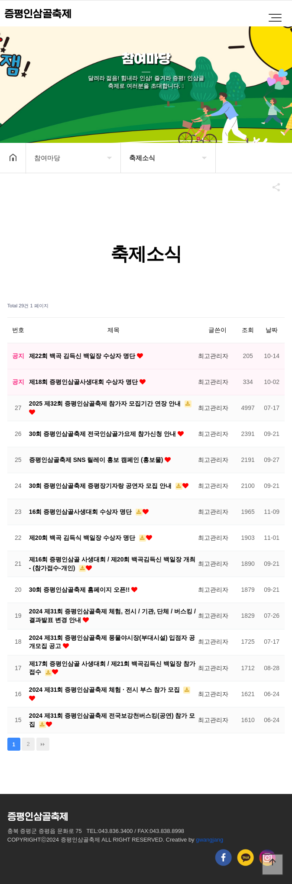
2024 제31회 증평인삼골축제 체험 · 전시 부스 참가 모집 (105, 689)
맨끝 (42, 744)
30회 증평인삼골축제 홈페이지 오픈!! (80, 589)
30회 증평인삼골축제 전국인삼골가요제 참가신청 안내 (103, 433)
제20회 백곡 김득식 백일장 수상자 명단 (83, 537)
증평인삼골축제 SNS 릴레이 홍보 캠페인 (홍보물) (97, 459)
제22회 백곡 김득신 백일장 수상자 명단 (83, 355)
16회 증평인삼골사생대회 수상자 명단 (81, 511)
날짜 (272, 329)
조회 (248, 329)
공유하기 (272, 187)
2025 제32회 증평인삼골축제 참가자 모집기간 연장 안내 (105, 403)
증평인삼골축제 (37, 14)
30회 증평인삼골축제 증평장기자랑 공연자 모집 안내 (101, 485)
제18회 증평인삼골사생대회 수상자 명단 (84, 381)
